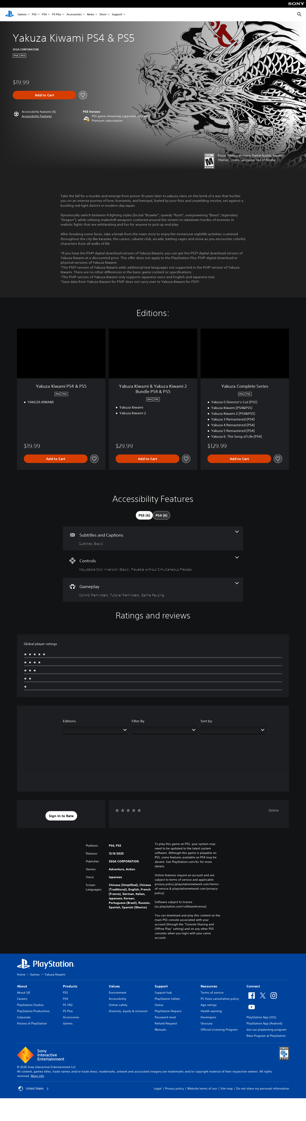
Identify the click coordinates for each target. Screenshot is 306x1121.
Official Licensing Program (219, 1029)
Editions (69, 721)
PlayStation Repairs (168, 1011)
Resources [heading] (209, 986)
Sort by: (207, 721)
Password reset (165, 1017)
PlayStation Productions (33, 1011)
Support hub (163, 992)
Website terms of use (202, 1088)
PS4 (44, 14)
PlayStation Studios (30, 1005)
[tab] (144, 515)
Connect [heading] (253, 986)
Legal (158, 1088)
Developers (208, 1017)
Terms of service (212, 992)
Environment (117, 992)
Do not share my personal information (262, 1088)
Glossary (206, 1023)
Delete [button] (274, 810)
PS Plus (56, 14)
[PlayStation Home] (9, 14)
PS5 (34, 14)
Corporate (24, 1017)
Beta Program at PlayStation (266, 1036)
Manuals (160, 1029)
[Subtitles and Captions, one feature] (153, 538)
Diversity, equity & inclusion (128, 1011)
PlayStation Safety (167, 999)
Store (102, 14)
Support (117, 14)
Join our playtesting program (266, 1029)
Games (22, 14)
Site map (226, 1088)
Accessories (74, 14)
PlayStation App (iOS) (261, 1017)
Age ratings (209, 1005)
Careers (22, 999)
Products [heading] (70, 986)
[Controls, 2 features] (153, 564)
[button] (37, 116)
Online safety (118, 1005)
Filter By (138, 721)
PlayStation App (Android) (264, 1023)
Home (21, 974)
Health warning (211, 1011)
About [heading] (22, 986)
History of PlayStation (32, 1023)
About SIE (23, 992)
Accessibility (117, 999)
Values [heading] (114, 986)
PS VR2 (67, 1005)
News (90, 14)
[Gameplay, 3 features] (153, 590)
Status (159, 1005)
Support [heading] (161, 986)
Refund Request (166, 1023)
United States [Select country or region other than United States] (33, 1088)
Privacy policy (174, 1088)
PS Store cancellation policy (220, 999)
